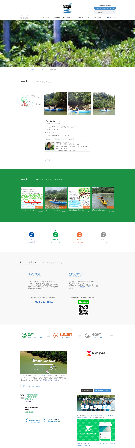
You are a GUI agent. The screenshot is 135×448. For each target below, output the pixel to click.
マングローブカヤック (41, 69)
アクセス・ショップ (84, 18)
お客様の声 (57, 18)
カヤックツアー (46, 18)
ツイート (47, 160)
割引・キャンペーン (69, 18)
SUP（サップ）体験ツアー (41, 375)
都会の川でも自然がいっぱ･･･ (77, 210)
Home (21, 69)
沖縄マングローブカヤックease (32, 386)
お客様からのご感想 (29, 69)
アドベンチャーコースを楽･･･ (53, 210)
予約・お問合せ (98, 18)
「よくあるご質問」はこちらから (84, 287)
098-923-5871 (111, 18)
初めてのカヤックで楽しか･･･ (29, 210)
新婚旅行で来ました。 (98, 210)
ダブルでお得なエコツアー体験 (48, 380)
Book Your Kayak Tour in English (105, 8)
